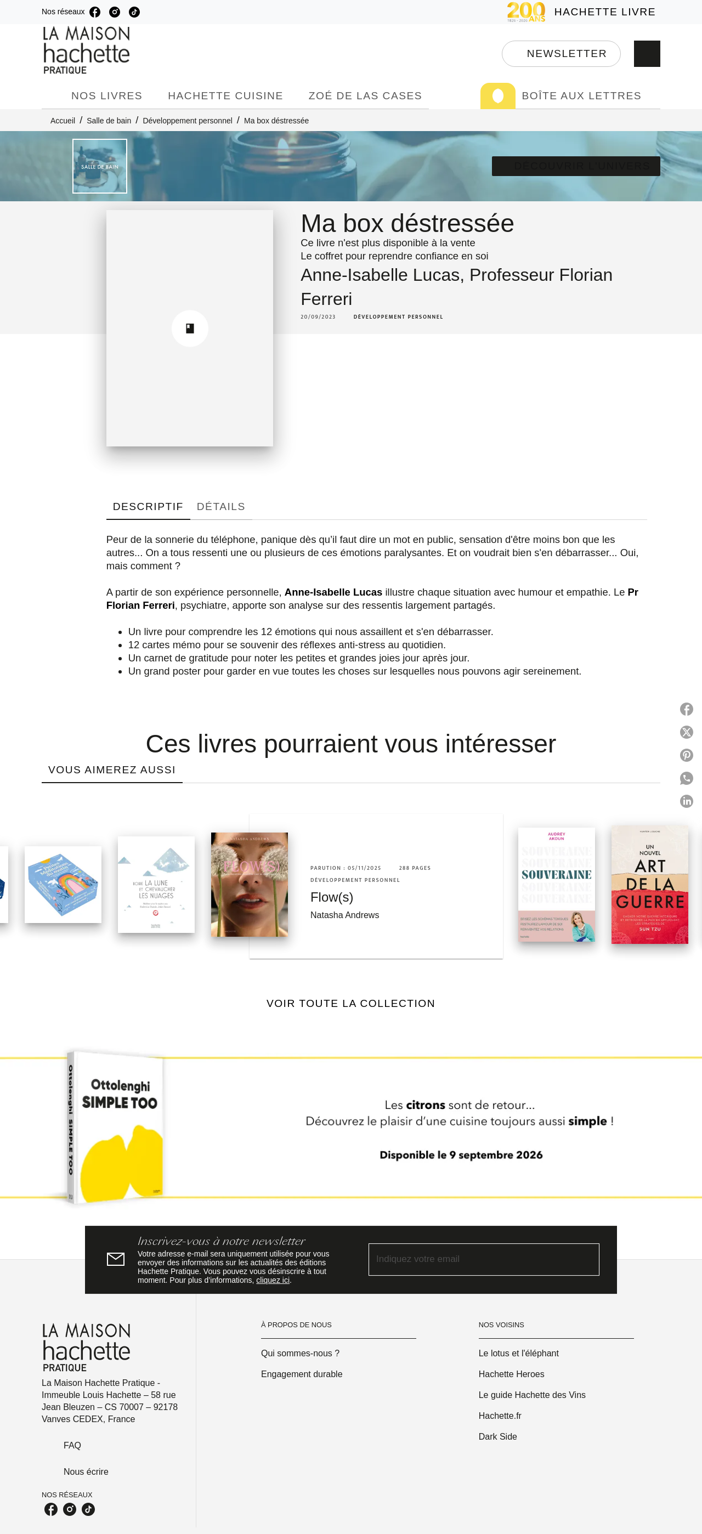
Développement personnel (187, 120)
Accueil (62, 120)
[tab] (53, 96)
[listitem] (95, 12)
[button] (561, 54)
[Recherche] (647, 54)
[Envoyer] (586, 1260)
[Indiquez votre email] (470, 1259)
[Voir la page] (351, 1132)
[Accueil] (88, 50)
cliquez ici (273, 1280)
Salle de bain (109, 120)
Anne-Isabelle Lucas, (385, 275)
